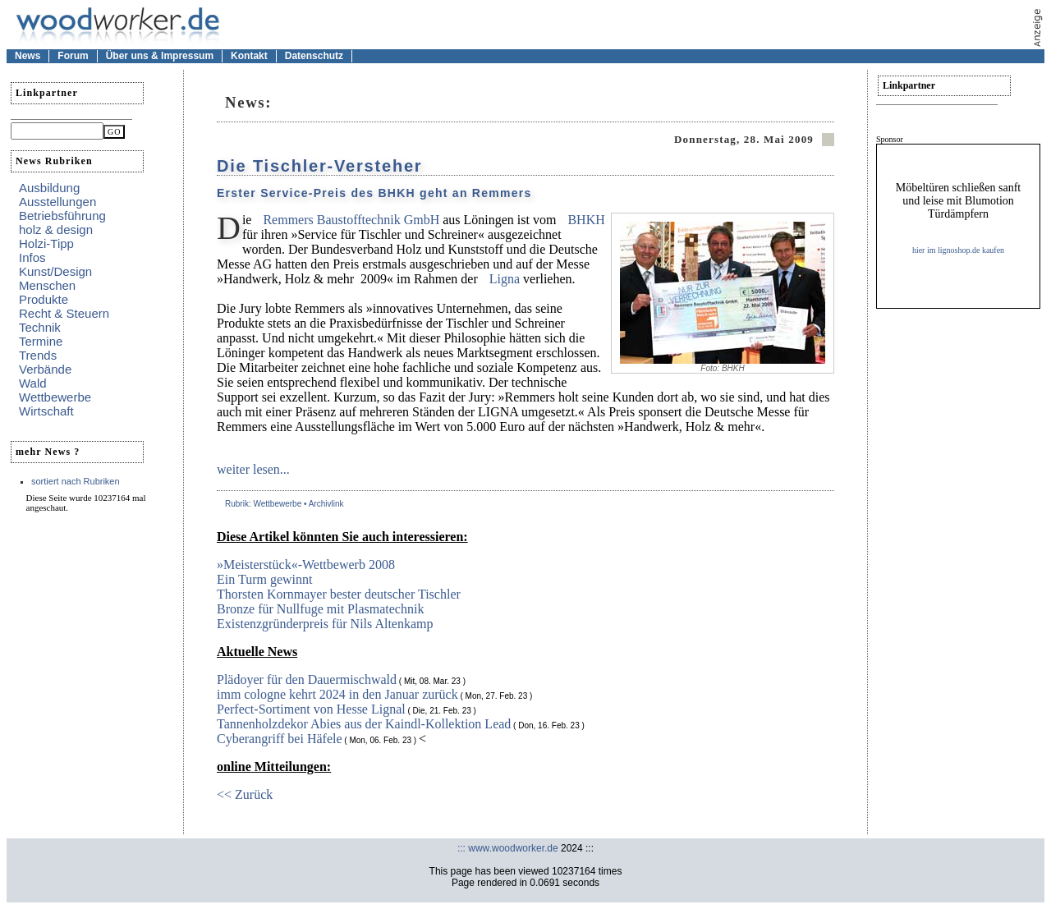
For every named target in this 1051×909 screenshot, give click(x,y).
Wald (33, 383)
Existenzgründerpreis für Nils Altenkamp (325, 624)
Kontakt (249, 56)
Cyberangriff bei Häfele (279, 739)
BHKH (585, 220)
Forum (72, 56)
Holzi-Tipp (46, 243)
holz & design (56, 229)
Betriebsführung (62, 216)
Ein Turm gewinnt (264, 579)
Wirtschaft (46, 411)
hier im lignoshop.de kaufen (958, 250)
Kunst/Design (55, 271)
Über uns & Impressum (159, 56)
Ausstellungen (57, 202)
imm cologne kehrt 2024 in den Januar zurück (337, 694)
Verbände (45, 369)
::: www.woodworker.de (507, 848)
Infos (32, 257)
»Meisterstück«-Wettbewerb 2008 (306, 565)
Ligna (506, 279)
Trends (38, 355)
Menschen (47, 285)
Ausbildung (49, 188)
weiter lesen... (253, 469)
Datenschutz (314, 56)
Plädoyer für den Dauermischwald (307, 679)
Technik (40, 327)
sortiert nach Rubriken (75, 481)
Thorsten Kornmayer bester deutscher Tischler (339, 594)
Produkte (43, 299)
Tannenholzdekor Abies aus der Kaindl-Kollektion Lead (364, 724)
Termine (40, 341)
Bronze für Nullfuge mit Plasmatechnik (320, 609)
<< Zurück (245, 794)
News (27, 56)
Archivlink (326, 503)
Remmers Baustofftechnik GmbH (351, 220)
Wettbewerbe (55, 397)
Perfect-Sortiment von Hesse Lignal (311, 709)
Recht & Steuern (64, 313)
